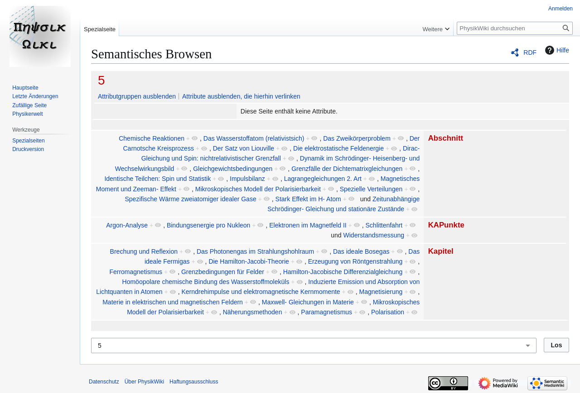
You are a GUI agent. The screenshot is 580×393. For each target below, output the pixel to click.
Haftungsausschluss (193, 382)
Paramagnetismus (326, 312)
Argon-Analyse (127, 225)
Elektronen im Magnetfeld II (307, 225)
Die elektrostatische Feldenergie (338, 148)
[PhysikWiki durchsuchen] (515, 28)
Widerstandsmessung (374, 235)
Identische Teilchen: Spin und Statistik (157, 178)
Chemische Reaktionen (151, 138)
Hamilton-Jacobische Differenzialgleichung (343, 271)
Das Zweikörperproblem (357, 138)
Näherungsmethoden (252, 312)
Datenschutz (104, 382)
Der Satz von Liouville (243, 148)
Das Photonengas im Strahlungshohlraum (255, 251)
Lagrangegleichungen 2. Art (323, 178)
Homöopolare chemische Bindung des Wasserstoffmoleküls (206, 281)
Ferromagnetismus (135, 271)
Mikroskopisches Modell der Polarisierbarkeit (258, 189)
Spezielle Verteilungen (371, 189)
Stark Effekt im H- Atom (308, 199)
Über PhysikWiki (144, 382)
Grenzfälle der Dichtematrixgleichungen (346, 168)
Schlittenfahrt (384, 225)
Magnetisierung (381, 291)
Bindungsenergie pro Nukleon (208, 225)
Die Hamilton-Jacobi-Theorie (248, 261)
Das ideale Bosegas (361, 251)
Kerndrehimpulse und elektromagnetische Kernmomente (260, 291)
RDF (529, 52)
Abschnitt (445, 138)
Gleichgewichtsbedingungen (232, 168)
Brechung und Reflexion (144, 251)
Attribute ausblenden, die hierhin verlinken (241, 96)
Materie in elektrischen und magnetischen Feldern (172, 302)
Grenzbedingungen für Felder (222, 271)
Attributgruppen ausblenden (137, 96)
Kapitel (441, 251)
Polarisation (387, 312)
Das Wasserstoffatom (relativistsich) (253, 138)
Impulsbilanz (247, 178)
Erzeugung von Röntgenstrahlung (355, 261)
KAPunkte (446, 225)
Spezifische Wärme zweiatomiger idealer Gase (190, 199)
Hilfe (556, 50)
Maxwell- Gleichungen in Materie (308, 302)
